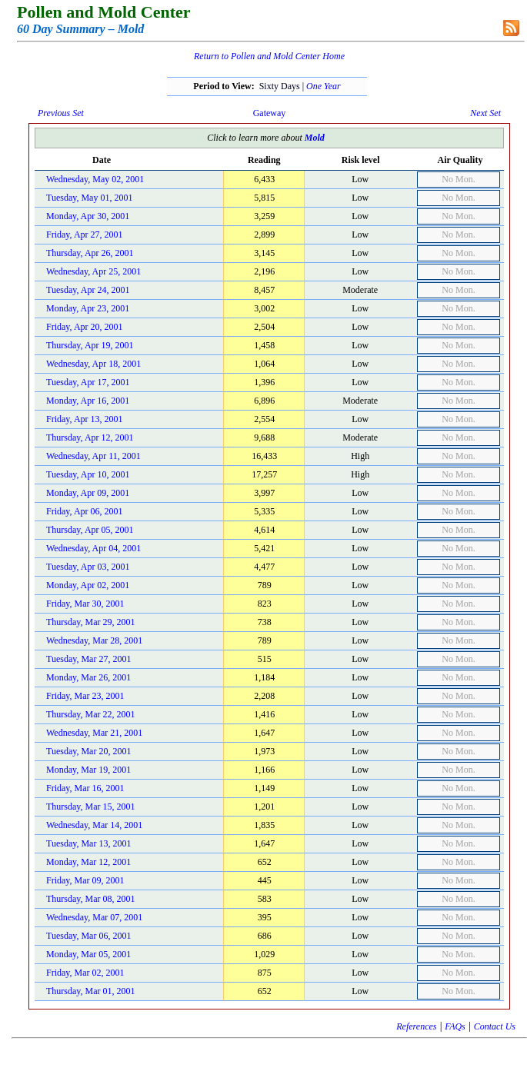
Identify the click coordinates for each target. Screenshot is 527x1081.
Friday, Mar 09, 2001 (85, 880)
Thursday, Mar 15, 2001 (90, 806)
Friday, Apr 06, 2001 (84, 511)
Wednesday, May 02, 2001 (95, 179)
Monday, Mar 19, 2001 (88, 769)
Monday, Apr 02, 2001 (87, 585)
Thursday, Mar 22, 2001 (90, 714)
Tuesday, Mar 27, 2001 (88, 659)
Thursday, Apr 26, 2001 (90, 253)
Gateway (269, 113)
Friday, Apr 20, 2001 (84, 326)
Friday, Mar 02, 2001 (85, 972)
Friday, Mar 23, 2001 (85, 695)
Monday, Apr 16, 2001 (87, 400)
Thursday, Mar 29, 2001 (90, 622)
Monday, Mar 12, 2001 (88, 861)
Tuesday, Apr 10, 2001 (87, 474)
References (416, 1026)
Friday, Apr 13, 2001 (84, 419)
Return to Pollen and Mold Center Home (269, 56)
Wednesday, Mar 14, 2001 (94, 825)
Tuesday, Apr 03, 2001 (87, 566)
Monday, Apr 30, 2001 (87, 216)
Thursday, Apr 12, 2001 (90, 437)
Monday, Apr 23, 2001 (87, 308)
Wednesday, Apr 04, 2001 (93, 548)
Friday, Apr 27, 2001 (84, 234)
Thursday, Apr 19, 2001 (90, 345)
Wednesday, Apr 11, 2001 (93, 456)
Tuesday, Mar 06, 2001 (88, 935)
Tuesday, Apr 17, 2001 (87, 382)
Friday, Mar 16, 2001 (85, 788)
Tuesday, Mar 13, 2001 (88, 843)
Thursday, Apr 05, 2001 (90, 529)
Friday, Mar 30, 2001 (85, 603)
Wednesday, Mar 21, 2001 (94, 732)
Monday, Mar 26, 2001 (88, 677)
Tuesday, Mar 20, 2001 (88, 751)
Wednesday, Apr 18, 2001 (93, 363)
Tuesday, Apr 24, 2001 (87, 289)
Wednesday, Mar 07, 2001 (94, 917)
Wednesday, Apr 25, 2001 (93, 271)
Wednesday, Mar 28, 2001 (94, 640)
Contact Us (494, 1026)
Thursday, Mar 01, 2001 (90, 991)
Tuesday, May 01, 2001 (89, 197)
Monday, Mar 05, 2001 (88, 954)
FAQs (455, 1026)
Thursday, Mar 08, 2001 (90, 898)
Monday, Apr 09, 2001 (87, 492)
